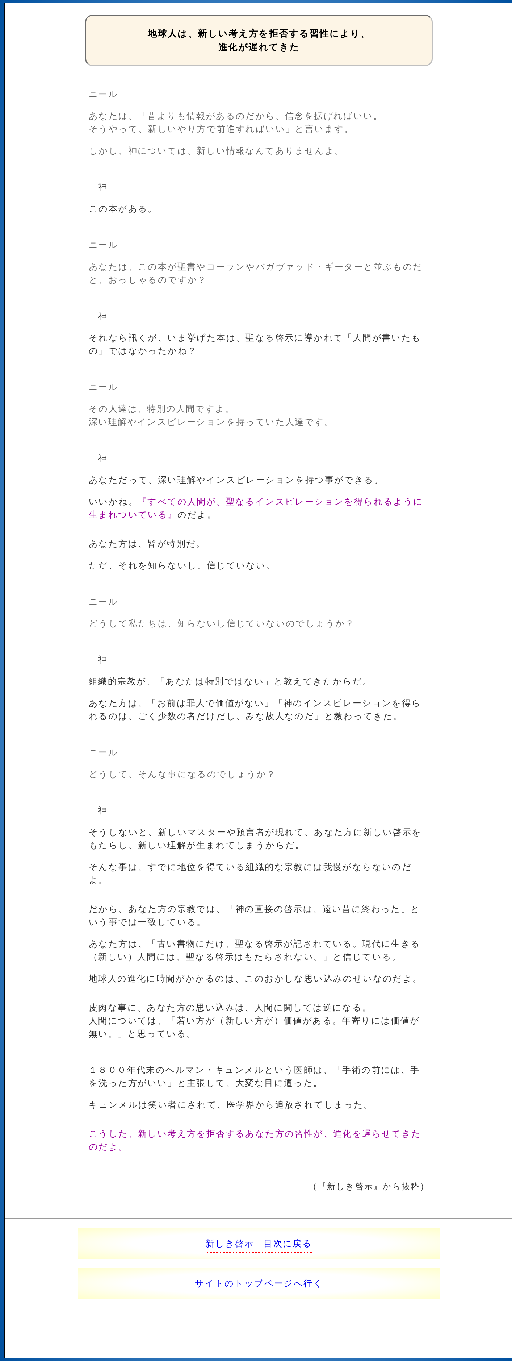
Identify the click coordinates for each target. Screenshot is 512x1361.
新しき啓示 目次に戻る (259, 1243)
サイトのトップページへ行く (259, 1283)
